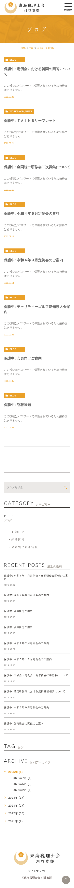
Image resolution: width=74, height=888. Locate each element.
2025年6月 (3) (22, 783)
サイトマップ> (37, 871)
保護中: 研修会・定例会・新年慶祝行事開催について (36, 675)
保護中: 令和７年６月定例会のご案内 (26, 595)
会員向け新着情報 (45, 48)
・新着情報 (16, 539)
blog (12, 59)
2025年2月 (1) (22, 790)
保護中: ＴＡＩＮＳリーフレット (30, 120)
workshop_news (20, 111)
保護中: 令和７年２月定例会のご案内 (26, 643)
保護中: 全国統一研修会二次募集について (37, 167)
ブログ (32, 48)
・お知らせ (16, 531)
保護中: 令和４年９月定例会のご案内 (33, 260)
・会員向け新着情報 (23, 546)
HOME (23, 48)
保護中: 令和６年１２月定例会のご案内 (28, 659)
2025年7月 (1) (22, 777)
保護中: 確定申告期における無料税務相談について (34, 691)
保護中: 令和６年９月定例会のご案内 (26, 707)
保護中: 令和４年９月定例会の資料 (31, 214)
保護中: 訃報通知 (17, 405)
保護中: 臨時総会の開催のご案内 (24, 723)
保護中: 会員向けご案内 (23, 358)
